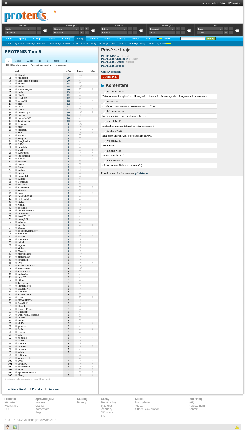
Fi (66, 60)
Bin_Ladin (24, 141)
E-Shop (37, 38)
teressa (21, 331)
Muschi (22, 250)
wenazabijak (25, 89)
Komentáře (42, 409)
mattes (21, 317)
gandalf (22, 326)
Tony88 (22, 138)
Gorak (21, 227)
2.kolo (30, 60)
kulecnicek (24, 155)
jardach (22, 129)
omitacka (23, 274)
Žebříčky (106, 409)
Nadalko (22, 233)
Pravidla (37, 388)
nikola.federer (26, 210)
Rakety (81, 402)
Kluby (135, 38)
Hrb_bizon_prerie (28, 80)
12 (68, 95)
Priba (21, 329)
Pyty (20, 360)
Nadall (21, 204)
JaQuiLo (23, 282)
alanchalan (24, 256)
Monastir (23, 25)
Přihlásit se (235, 3)
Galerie (94, 38)
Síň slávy (107, 412)
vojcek (21, 245)
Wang (152, 32)
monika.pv (24, 112)
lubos (21, 320)
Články (39, 405)
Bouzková (58, 32)
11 (68, 106)
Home (9, 38)
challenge (103, 43)
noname (22, 337)
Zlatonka (23, 271)
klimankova (24, 285)
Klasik (21, 178)
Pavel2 (21, 303)
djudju (21, 95)
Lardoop (23, 311)
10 (68, 112)
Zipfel (8, 29)
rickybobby (24, 198)
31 (68, 74)
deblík (151, 43)
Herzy (21, 375)
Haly (147, 38)
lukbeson (23, 77)
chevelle (22, 207)
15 (68, 83)
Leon (21, 167)
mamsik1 (23, 175)
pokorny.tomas (26, 230)
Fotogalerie (142, 402)
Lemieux (23, 181)
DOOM (22, 346)
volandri (22, 357)
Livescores (60, 65)
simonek (22, 291)
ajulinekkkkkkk (27, 372)
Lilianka (22, 355)
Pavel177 (23, 288)
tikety (94, 43)
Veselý (201, 32)
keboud (22, 190)
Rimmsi (22, 123)
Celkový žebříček (111, 71)
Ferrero (22, 161)
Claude (22, 74)
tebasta (22, 349)
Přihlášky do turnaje (16, 65)
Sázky (80, 38)
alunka (21, 83)
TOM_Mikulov (26, 265)
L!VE (76, 43)
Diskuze (51, 38)
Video (107, 38)
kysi (20, 262)
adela (21, 352)
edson (21, 135)
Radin (21, 158)
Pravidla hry (108, 402)
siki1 (20, 149)
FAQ (191, 402)
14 (68, 86)
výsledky (19, 43)
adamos (22, 222)
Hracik (22, 305)
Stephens (58, 29)
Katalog (66, 38)
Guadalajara (71, 25)
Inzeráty (121, 38)
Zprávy (22, 38)
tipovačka (164, 43)
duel (113, 43)
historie (84, 43)
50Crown (23, 184)
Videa (138, 405)
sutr (20, 334)
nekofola (22, 146)
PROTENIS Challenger (114, 58)
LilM (21, 144)
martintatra (24, 253)
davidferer (24, 366)
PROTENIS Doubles (112, 65)
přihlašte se (141, 173)
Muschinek (24, 268)
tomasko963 (24, 118)
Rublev (201, 29)
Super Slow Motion (147, 409)
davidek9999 (25, 196)
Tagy (38, 412)
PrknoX (22, 363)
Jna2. (21, 132)
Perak (21, 340)
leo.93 (21, 86)
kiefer (21, 201)
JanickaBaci (24, 121)
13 (68, 92)
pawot (21, 172)
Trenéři (163, 38)
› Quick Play (110, 76)
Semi (56, 60)
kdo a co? (41, 43)
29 (68, 77)
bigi (20, 103)
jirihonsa (23, 259)
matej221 (23, 219)
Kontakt (193, 409)
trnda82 (22, 97)
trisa (20, 297)
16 (40, 60)
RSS (7, 409)
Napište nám (197, 405)
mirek (21, 242)
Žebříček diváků (17, 388)
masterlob (23, 213)
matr (20, 193)
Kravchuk (106, 32)
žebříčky (30, 43)
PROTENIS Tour (111, 55)
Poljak (105, 29)
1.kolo (18, 60)
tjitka (21, 109)
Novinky (40, 402)
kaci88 (21, 236)
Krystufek (23, 152)
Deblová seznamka (41, 65)
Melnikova (10, 32)
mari (20, 126)
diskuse (66, 43)
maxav (21, 115)
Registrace (222, 3)
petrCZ (22, 277)
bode (20, 92)
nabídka (8, 43)
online (21, 170)
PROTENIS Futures (112, 61)
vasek (21, 106)
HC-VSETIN (25, 300)
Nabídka (106, 405)
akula (21, 369)
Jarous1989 (24, 294)
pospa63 (22, 100)
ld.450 (21, 323)
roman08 (23, 239)
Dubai (215, 25)
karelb (21, 224)
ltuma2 (22, 164)
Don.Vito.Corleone (28, 314)
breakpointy (55, 43)
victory (22, 248)
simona (22, 343)
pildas (21, 279)
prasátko (122, 43)
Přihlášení (10, 402)
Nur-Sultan (119, 25)
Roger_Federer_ (27, 308)
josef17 (22, 216)
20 (68, 80)
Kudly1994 (24, 187)
